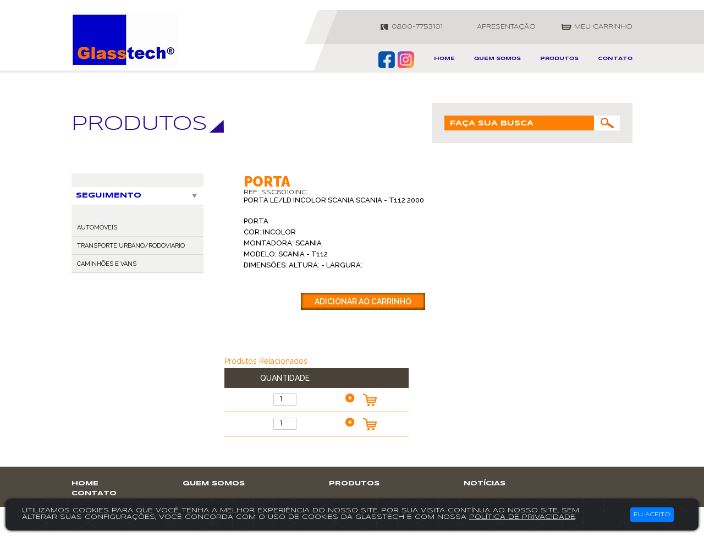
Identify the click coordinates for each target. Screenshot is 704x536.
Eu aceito (652, 514)
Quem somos (497, 58)
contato (615, 58)
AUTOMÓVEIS (97, 227)
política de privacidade (522, 517)
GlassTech (125, 40)
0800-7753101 (417, 27)
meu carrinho (603, 27)
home (444, 58)
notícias (484, 483)
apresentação (506, 27)
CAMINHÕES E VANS (106, 263)
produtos (559, 58)
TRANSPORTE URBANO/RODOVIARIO (131, 245)
